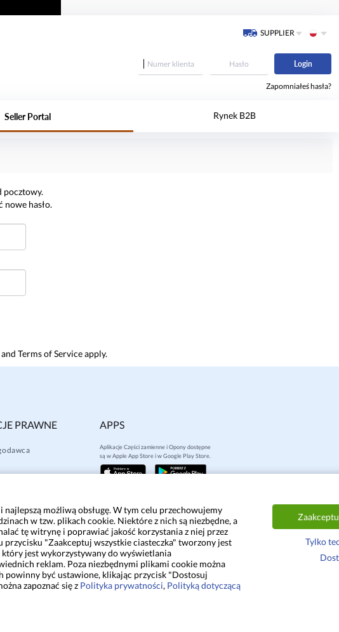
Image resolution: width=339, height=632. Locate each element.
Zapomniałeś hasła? (298, 86)
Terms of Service (50, 353)
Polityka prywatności (121, 585)
